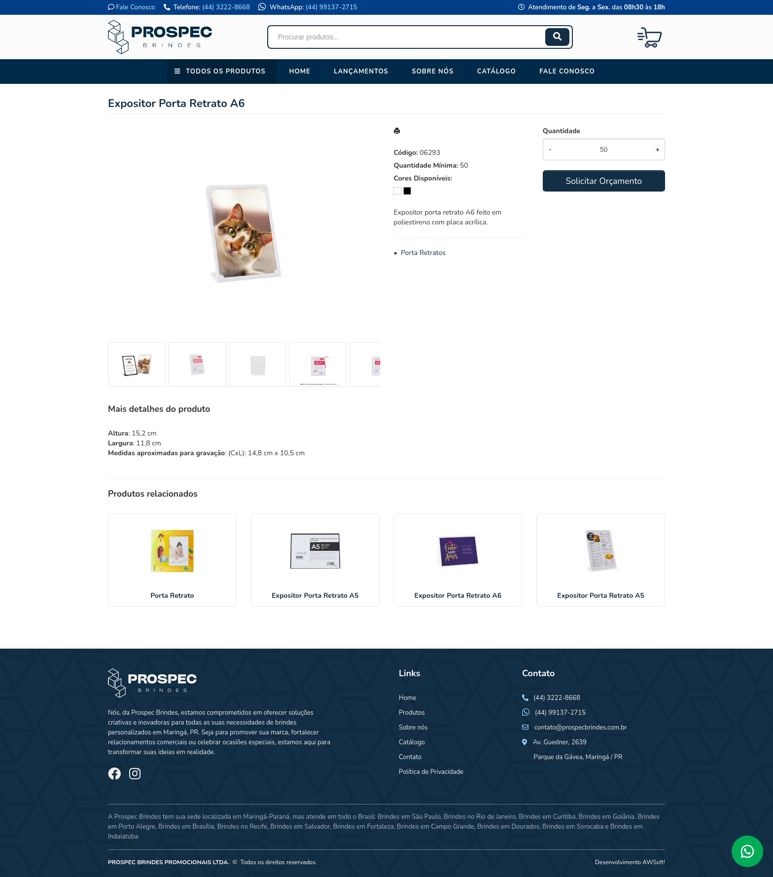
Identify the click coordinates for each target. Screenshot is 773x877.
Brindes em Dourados (508, 826)
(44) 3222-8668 (226, 7)
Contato (410, 757)
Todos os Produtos (225, 71)
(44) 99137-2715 (331, 7)
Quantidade (561, 131)
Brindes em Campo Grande (435, 826)
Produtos (412, 712)
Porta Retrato (172, 595)
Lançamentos (361, 71)
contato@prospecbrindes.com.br (580, 727)
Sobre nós (433, 71)
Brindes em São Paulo (409, 816)
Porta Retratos (423, 252)
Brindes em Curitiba (547, 816)
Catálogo (496, 71)
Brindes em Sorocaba (572, 826)
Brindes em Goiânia (606, 816)
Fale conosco (567, 71)
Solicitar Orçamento (603, 181)
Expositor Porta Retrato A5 (315, 595)
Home (299, 71)
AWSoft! (653, 862)
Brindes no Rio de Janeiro (480, 816)
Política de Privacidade (431, 771)
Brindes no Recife (242, 826)
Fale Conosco (135, 7)
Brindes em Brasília (186, 826)
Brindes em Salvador (300, 826)
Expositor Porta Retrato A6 (458, 595)
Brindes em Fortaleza (363, 826)
